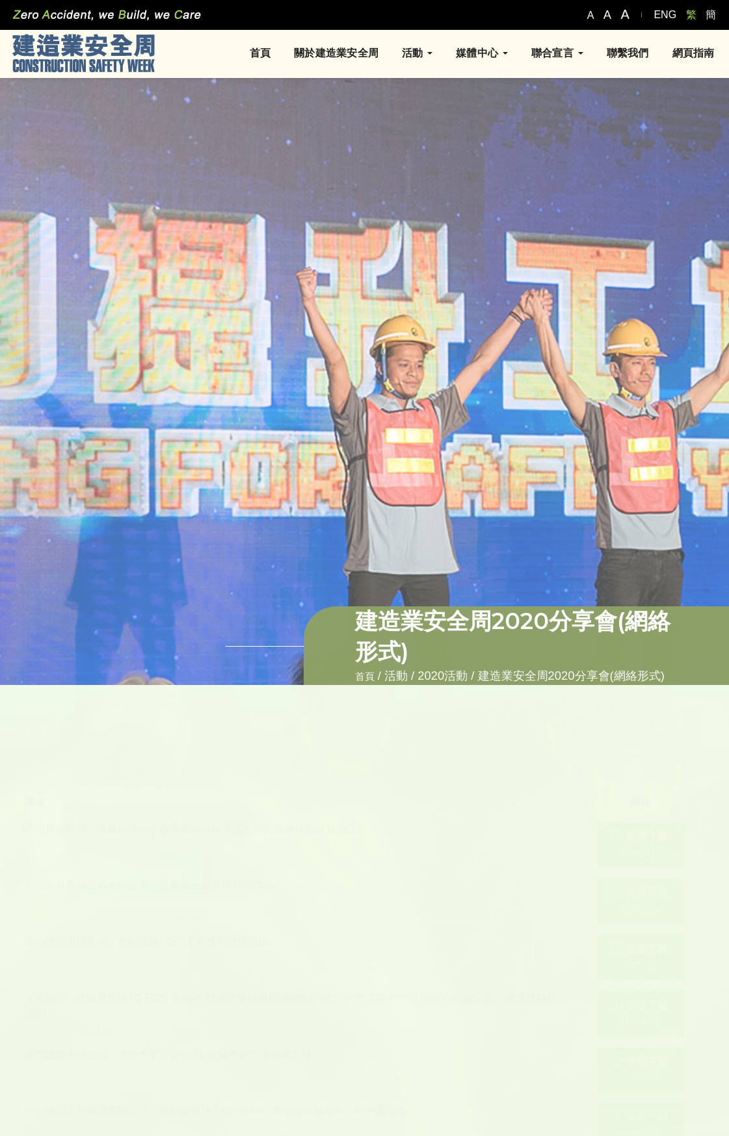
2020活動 (443, 675)
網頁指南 (688, 54)
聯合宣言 (552, 54)
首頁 (255, 54)
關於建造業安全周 (331, 54)
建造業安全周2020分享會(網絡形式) (571, 675)
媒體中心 (477, 54)
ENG (665, 14)
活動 (412, 54)
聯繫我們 (623, 54)
